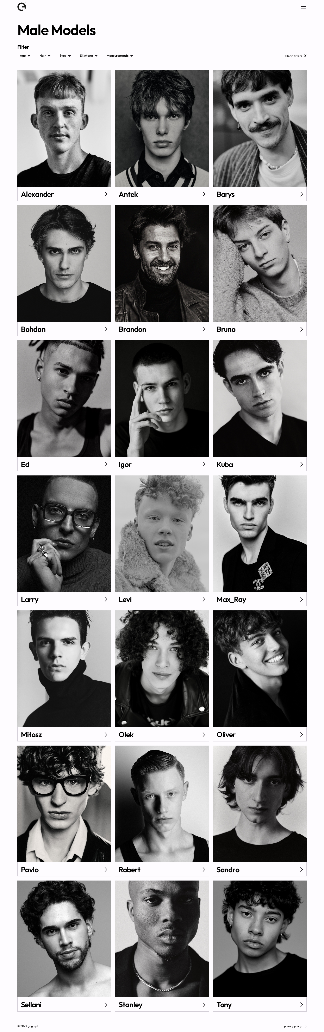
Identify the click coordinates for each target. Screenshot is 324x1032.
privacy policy (295, 1026)
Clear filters (296, 55)
